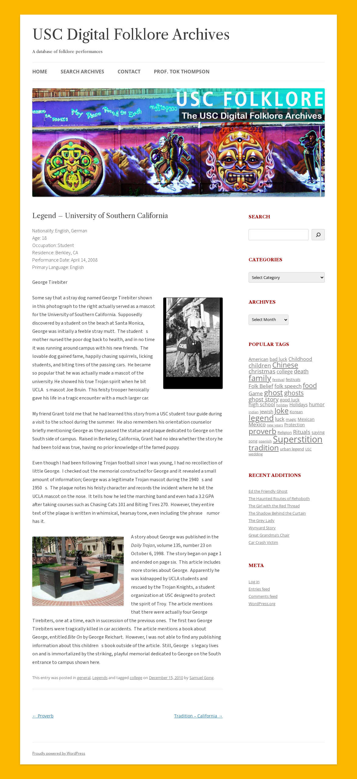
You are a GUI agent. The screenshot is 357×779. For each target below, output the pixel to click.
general (83, 677)
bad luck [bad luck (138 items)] (278, 359)
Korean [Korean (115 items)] (296, 411)
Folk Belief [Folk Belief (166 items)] (261, 386)
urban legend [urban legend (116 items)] (292, 449)
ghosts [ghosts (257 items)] (294, 393)
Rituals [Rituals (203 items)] (301, 431)
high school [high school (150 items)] (262, 404)
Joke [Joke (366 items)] (281, 410)
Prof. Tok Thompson (182, 71)
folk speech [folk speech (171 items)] (288, 386)
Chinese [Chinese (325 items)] (285, 365)
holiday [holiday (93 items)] (282, 405)
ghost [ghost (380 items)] (273, 392)
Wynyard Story (262, 527)
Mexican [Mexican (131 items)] (306, 419)
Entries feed (259, 589)
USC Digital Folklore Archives (131, 34)
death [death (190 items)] (301, 371)
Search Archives (82, 71)
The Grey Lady (261, 520)
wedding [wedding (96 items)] (256, 453)
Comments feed (263, 596)
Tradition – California (198, 716)
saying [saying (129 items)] (318, 432)
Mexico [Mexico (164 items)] (257, 424)
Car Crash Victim (263, 542)
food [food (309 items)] (310, 385)
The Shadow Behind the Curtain (277, 513)
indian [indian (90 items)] (254, 412)
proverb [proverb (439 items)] (262, 431)
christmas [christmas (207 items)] (262, 371)
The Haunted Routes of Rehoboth (279, 498)
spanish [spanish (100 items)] (265, 441)
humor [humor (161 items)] (317, 404)
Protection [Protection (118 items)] (294, 425)
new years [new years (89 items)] (275, 425)
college (136, 677)
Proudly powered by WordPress (58, 753)
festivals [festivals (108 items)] (293, 379)
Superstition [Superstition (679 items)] (298, 439)
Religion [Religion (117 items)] (284, 432)
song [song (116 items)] (253, 441)
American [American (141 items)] (258, 359)
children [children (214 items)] (260, 365)
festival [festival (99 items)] (278, 379)
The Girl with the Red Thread (274, 506)
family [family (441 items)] (260, 378)
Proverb (43, 716)
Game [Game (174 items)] (256, 393)
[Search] (318, 234)
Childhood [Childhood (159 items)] (300, 359)
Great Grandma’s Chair (269, 535)
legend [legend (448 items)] (261, 418)
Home (39, 71)
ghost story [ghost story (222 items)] (264, 399)
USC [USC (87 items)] (308, 449)
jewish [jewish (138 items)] (266, 411)
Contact (129, 71)
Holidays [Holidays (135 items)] (298, 404)
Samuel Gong (201, 677)
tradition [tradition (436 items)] (264, 447)
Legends (100, 677)
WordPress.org (262, 603)
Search (259, 217)
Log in (254, 581)
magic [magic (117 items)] (291, 419)
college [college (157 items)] (285, 371)
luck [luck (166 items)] (280, 418)
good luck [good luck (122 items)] (289, 400)
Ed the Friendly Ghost (268, 491)
